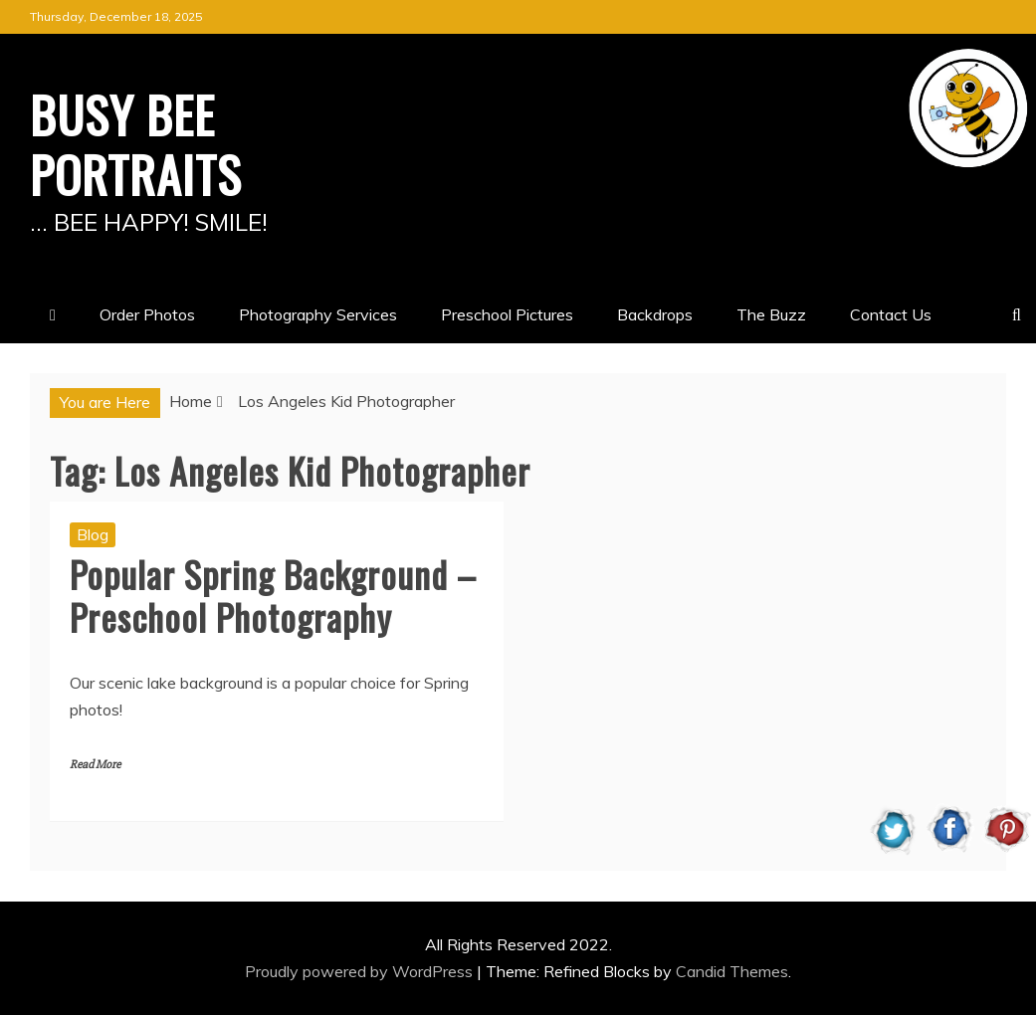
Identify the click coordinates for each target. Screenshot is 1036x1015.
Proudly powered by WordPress (361, 971)
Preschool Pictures (507, 314)
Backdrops (655, 314)
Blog (92, 534)
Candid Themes (732, 971)
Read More (95, 764)
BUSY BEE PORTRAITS (136, 143)
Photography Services (318, 314)
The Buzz (771, 314)
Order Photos (147, 314)
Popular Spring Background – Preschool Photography (273, 595)
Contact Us (891, 314)
